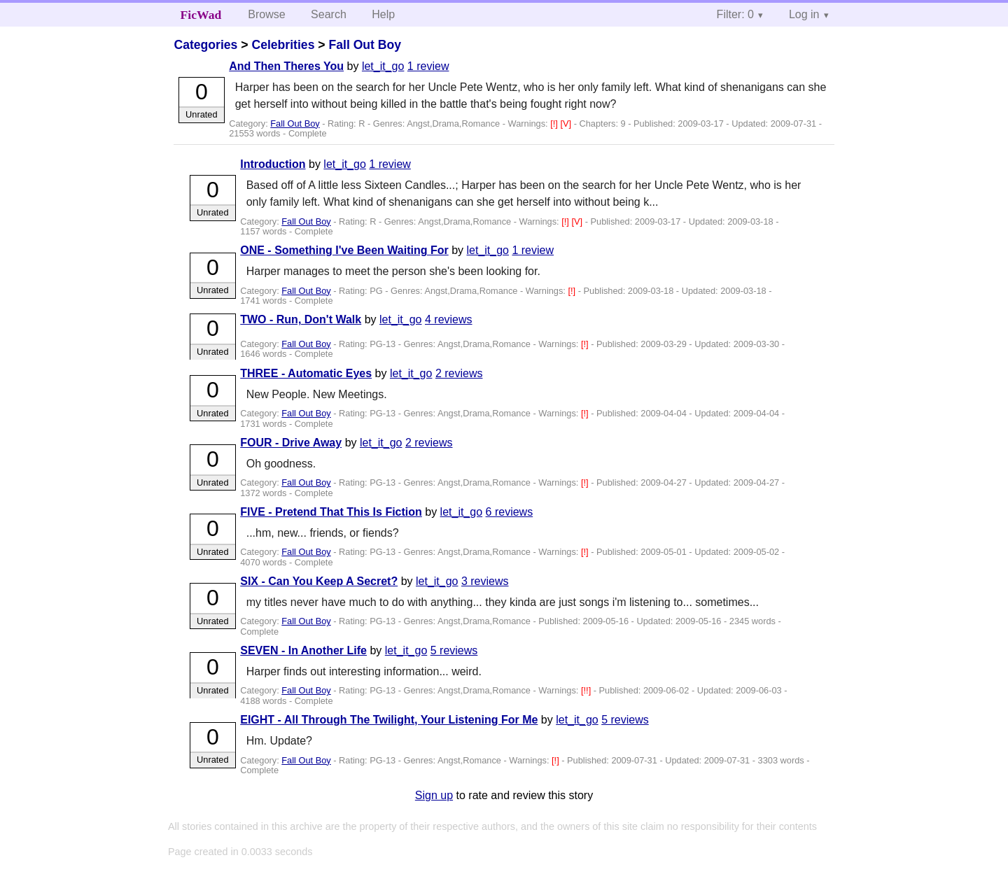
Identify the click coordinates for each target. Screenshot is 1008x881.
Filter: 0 (735, 14)
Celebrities (282, 45)
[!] (555, 123)
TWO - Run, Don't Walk (300, 319)
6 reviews (509, 512)
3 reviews (485, 581)
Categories (205, 45)
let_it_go (383, 66)
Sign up (434, 795)
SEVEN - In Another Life (303, 650)
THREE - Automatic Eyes (306, 373)
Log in (804, 14)
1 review (428, 66)
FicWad (201, 15)
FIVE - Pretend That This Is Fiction (331, 512)
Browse (266, 14)
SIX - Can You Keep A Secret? (319, 581)
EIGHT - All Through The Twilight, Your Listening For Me (389, 720)
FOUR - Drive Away (291, 443)
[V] (566, 123)
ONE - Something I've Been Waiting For (344, 250)
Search (328, 14)
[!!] (587, 690)
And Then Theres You (286, 66)
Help (383, 14)
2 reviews (459, 373)
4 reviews (448, 319)
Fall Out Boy (364, 45)
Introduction (272, 164)
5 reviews (454, 650)
